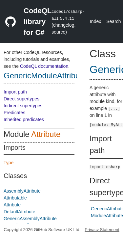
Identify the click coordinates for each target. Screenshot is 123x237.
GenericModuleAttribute (45, 75)
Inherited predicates (24, 119)
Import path (15, 91)
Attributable (15, 197)
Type (8, 162)
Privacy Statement (102, 229)
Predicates (14, 112)
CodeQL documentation (44, 66)
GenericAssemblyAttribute (30, 218)
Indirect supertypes (23, 105)
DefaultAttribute (19, 211)
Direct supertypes (21, 98)
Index (95, 21)
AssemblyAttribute (22, 191)
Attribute (45, 134)
